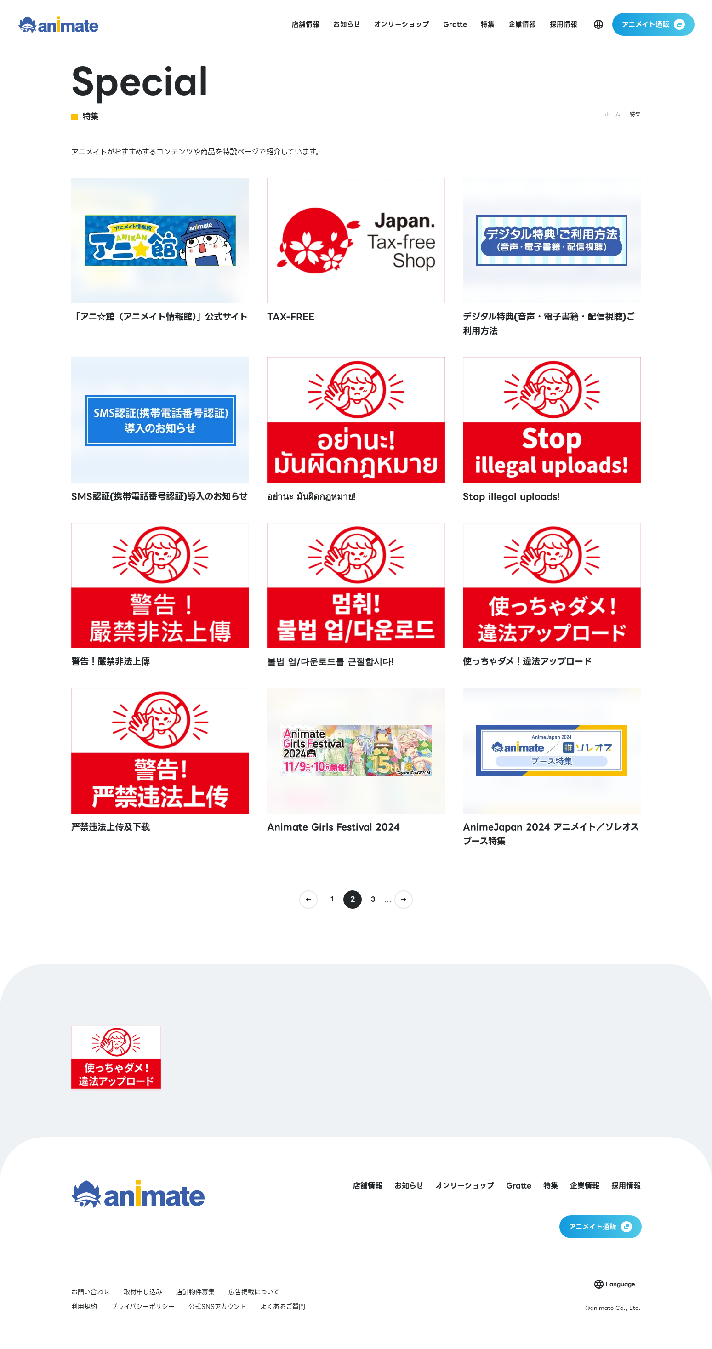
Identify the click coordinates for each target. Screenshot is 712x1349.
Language (620, 1284)
